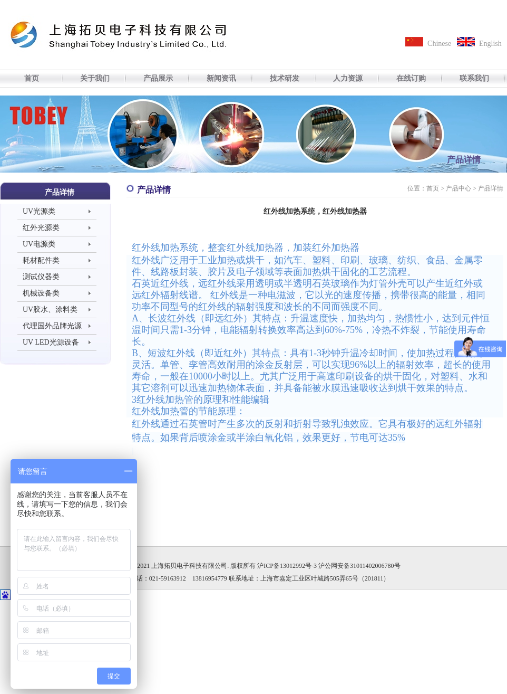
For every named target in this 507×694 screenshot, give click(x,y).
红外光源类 (41, 228)
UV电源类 (39, 244)
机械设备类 (41, 293)
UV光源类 (39, 211)
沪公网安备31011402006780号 (359, 565)
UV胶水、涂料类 (50, 309)
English (490, 43)
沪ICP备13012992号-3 (287, 565)
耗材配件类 (41, 260)
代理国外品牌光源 (52, 326)
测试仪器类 (41, 277)
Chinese (439, 43)
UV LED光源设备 (51, 342)
